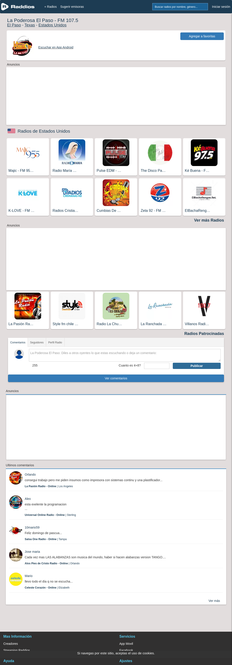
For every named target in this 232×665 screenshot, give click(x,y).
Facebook (126, 650)
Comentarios (17, 342)
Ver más (214, 601)
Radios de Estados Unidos (44, 131)
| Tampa (46, 539)
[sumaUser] (156, 366)
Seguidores (37, 342)
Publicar (197, 366)
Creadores (10, 643)
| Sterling (50, 515)
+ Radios (50, 6)
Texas (29, 25)
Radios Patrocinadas (204, 333)
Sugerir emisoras (72, 6)
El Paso (14, 25)
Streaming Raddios (16, 650)
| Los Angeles (49, 486)
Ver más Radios (209, 220)
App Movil (126, 643)
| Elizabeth (47, 587)
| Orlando (52, 563)
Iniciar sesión (221, 6)
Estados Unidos (53, 25)
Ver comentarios (116, 378)
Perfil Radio (55, 342)
